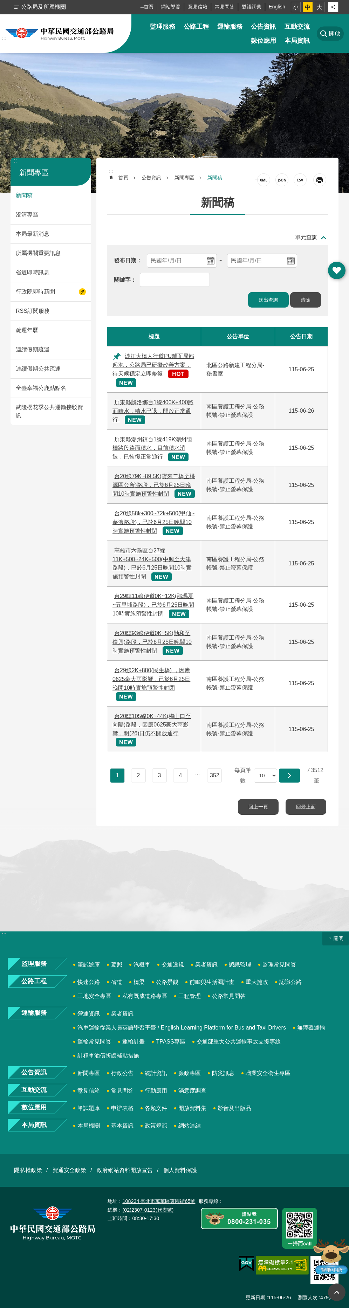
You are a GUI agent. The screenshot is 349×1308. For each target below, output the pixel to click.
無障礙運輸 (311, 1028)
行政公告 (122, 1073)
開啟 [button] (336, 270)
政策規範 (156, 1126)
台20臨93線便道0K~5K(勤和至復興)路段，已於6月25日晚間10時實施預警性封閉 (152, 642)
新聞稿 (24, 195)
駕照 (116, 965)
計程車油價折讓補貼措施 (108, 1056)
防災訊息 (223, 1073)
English (277, 6)
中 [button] (307, 7)
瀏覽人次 (307, 1297)
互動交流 (297, 26)
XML (263, 179)
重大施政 (257, 982)
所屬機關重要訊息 (38, 253)
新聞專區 (34, 172)
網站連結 (189, 1126)
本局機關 (88, 1126)
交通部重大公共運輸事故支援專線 (239, 1042)
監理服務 (162, 26)
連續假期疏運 (32, 349)
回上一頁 (258, 807)
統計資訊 (156, 1073)
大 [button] (319, 7)
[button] (289, 776)
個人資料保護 (180, 1170)
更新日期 (255, 1297)
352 (214, 775)
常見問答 (224, 6)
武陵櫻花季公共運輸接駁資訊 (49, 411)
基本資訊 (122, 1126)
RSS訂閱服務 (33, 311)
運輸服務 (229, 26)
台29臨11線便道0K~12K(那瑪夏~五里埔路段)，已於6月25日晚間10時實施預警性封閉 (153, 605)
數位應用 (263, 40)
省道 (116, 982)
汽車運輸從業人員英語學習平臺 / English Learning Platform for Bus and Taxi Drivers (181, 1028)
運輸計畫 (133, 1042)
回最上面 (306, 807)
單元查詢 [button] (306, 237)
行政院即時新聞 (35, 292)
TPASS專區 (170, 1042)
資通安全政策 (69, 1170)
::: (4, 38)
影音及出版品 (234, 1108)
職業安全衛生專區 (268, 1073)
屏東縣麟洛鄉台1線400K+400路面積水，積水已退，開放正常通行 (152, 411)
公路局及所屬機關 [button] (43, 7)
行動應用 (156, 1091)
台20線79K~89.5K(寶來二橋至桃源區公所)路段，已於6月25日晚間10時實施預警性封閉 (153, 485)
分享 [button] (333, 7)
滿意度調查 (192, 1091)
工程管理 (189, 996)
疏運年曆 (27, 330)
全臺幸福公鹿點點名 (41, 388)
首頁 (148, 6)
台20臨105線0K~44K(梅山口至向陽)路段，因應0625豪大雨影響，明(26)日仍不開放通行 (151, 725)
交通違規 (173, 965)
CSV (300, 179)
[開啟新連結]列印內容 (319, 179)
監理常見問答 (279, 965)
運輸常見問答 (94, 1042)
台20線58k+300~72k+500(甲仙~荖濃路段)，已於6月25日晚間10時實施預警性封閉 (153, 522)
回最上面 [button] (336, 1292)
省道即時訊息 (32, 272)
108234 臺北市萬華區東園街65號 (158, 1201)
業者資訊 (206, 965)
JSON (281, 179)
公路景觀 (167, 982)
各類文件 (156, 1108)
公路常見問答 (229, 996)
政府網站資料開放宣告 (125, 1170)
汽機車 (142, 965)
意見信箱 (197, 6)
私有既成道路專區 (144, 996)
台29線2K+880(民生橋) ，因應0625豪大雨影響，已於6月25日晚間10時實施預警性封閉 (151, 679)
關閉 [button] (338, 938)
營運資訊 (88, 1014)
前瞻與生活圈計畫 (212, 982)
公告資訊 (263, 26)
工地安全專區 (94, 996)
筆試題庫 (88, 965)
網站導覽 (170, 6)
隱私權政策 (28, 1170)
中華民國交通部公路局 (59, 34)
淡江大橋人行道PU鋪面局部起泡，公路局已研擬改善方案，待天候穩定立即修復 (153, 365)
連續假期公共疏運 (38, 369)
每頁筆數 (242, 775)
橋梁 (139, 982)
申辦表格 (122, 1108)
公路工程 (196, 26)
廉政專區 (189, 1073)
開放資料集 (192, 1108)
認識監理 (240, 965)
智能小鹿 (330, 1256)
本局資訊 (297, 40)
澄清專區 (27, 215)
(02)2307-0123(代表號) (147, 1210)
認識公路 (290, 982)
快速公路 (88, 982)
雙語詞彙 (251, 6)
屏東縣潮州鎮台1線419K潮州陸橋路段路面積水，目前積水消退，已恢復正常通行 (152, 448)
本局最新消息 (32, 234)
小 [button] (296, 7)
